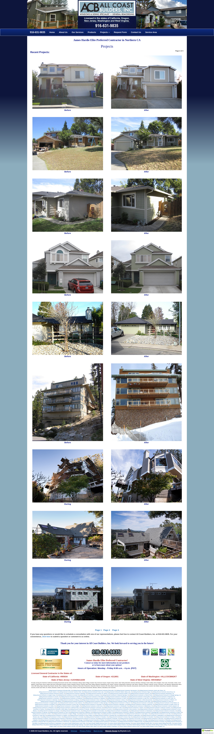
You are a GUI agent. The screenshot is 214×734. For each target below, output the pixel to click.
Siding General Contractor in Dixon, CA (119, 701)
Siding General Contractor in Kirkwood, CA (114, 713)
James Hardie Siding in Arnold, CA (68, 726)
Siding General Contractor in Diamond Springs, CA (116, 695)
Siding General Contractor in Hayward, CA (164, 696)
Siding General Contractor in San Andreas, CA (72, 703)
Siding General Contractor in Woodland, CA (52, 701)
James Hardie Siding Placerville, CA (164, 723)
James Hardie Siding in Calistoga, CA (109, 726)
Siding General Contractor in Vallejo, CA (166, 717)
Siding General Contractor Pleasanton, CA (163, 693)
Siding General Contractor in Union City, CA (69, 704)
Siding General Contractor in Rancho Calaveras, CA (140, 704)
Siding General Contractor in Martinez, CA (51, 720)
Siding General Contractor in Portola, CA (155, 721)
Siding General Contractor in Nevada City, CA (106, 715)
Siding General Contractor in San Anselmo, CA (127, 709)
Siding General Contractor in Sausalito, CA (144, 703)
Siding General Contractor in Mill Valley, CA (58, 709)
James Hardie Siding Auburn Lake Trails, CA (76, 723)
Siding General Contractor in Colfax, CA (45, 706)
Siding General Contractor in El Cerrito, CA (131, 718)
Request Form (120, 32)
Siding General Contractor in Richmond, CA (60, 721)
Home (52, 32)
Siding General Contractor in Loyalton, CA (58, 715)
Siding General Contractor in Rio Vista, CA (141, 701)
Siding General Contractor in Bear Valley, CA (90, 713)
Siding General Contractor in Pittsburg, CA (161, 720)
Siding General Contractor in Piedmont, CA (73, 698)
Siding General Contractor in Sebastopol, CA (142, 710)
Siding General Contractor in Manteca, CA (81, 712)
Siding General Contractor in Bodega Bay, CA (148, 712)
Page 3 (115, 630)
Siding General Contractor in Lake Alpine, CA (138, 713)
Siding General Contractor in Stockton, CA (151, 709)
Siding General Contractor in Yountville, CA (92, 704)
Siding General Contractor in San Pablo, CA (83, 721)
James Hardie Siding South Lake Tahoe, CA (97, 724)
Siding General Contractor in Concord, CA (86, 718)
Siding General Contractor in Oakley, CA (95, 720)
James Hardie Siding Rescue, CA (54, 724)
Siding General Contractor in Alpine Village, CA (66, 713)
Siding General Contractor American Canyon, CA (52, 693)
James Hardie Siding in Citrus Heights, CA (154, 726)
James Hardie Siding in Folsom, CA (138, 724)
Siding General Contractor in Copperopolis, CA (47, 703)
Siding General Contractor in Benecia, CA (75, 701)
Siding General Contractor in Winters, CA (165, 700)
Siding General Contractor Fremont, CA (141, 693)
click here (46, 637)
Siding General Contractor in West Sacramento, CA (141, 700)
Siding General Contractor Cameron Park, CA (71, 692)
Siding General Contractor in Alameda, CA (48, 700)
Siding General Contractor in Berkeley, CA (117, 696)
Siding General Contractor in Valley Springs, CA (97, 703)
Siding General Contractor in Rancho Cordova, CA (159, 707)
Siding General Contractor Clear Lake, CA (95, 692)
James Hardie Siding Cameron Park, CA (98, 723)
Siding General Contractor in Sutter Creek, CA (167, 704)
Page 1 (98, 630)
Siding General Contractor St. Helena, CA (98, 693)
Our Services (77, 32)
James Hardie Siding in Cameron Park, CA (131, 726)
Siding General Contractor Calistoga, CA (76, 693)
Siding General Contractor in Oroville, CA (74, 717)
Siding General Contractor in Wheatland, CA (154, 715)
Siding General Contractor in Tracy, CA (163, 701)
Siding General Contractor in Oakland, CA (96, 698)
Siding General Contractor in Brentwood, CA (62, 718)
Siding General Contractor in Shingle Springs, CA (168, 695)
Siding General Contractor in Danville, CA (109, 718)
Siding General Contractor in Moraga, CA (73, 720)
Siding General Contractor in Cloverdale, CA (94, 710)
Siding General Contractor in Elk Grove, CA (93, 706)
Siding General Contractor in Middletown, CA (141, 706)
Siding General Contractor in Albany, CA (70, 700)
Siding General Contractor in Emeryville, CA (140, 696)
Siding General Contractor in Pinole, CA (139, 720)
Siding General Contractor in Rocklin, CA (72, 696)
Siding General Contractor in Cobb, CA (118, 698)
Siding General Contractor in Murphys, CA (116, 704)
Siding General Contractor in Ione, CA (72, 710)
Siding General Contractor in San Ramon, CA (107, 721)
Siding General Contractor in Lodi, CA (60, 712)
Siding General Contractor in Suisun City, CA (120, 717)
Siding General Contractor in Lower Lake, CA (163, 698)
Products (92, 32)
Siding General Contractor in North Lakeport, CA (166, 706)
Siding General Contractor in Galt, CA (114, 707)
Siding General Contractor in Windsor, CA (125, 712)
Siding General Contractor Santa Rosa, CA (164, 692)
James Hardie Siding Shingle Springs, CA (74, 724)
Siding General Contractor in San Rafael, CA (167, 703)
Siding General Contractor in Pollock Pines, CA (142, 695)
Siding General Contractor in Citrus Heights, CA (69, 706)
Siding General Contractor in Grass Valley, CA (82, 715)
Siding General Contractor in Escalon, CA (166, 710)
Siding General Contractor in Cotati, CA (171, 712)
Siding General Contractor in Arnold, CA (68, 695)
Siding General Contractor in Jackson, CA (91, 695)
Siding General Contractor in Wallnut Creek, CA (132, 721)
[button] (207, 731)
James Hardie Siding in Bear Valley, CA (88, 726)
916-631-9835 (37, 32)
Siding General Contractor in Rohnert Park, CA (69, 707)
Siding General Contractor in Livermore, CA (50, 698)
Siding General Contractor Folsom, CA (83, 690)
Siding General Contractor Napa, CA (142, 692)
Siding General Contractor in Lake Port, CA (140, 698)
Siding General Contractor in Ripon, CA (103, 712)
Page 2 (106, 630)
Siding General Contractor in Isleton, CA (135, 707)
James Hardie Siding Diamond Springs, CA (121, 723)
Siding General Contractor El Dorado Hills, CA (60, 690)
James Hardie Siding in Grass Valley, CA (158, 724)
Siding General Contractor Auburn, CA (49, 692)
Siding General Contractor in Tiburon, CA (121, 703)
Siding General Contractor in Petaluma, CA (45, 707)
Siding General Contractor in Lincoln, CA (49, 696)
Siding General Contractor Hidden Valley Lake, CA (120, 692)
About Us (63, 32)
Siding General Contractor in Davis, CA (117, 700)
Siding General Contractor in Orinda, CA (117, 720)
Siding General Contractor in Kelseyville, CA (117, 706)
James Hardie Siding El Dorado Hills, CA (143, 723)
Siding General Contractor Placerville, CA (105, 690)
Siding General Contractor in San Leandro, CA (94, 700)
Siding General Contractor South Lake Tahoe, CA (152, 690)
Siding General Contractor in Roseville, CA (95, 696)
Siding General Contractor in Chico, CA (43, 713)
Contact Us (136, 32)
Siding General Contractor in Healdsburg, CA (118, 710)
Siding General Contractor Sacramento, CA (128, 690)
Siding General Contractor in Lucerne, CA (103, 709)
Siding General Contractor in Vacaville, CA (144, 717)
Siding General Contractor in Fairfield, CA (97, 701)
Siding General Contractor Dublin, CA (120, 693)
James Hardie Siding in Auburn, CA (119, 724)
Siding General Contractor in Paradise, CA (46, 704)
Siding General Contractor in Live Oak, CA (162, 713)
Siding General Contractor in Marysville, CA (130, 715)
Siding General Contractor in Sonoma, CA (92, 707)
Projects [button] (105, 32)
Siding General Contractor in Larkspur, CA (51, 710)
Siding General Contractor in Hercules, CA (155, 718)
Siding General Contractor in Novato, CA (80, 709)
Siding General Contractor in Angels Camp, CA (45, 695)
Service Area (151, 32)
